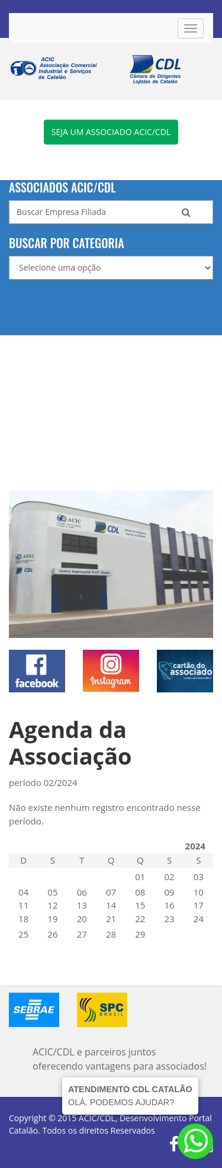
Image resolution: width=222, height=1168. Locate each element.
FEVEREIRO (159, 846)
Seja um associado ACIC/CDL (111, 131)
